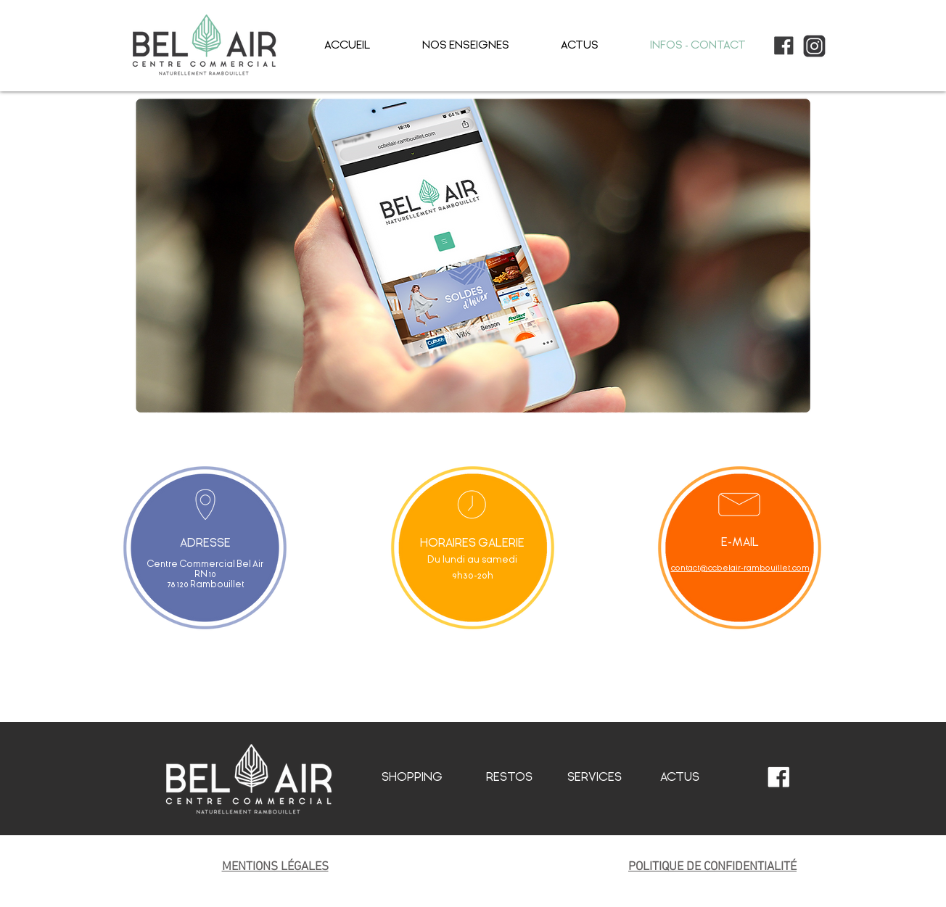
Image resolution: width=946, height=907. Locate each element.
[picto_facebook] (784, 46)
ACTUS (679, 777)
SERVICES (594, 777)
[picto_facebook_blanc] (779, 777)
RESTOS (509, 777)
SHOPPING (412, 777)
